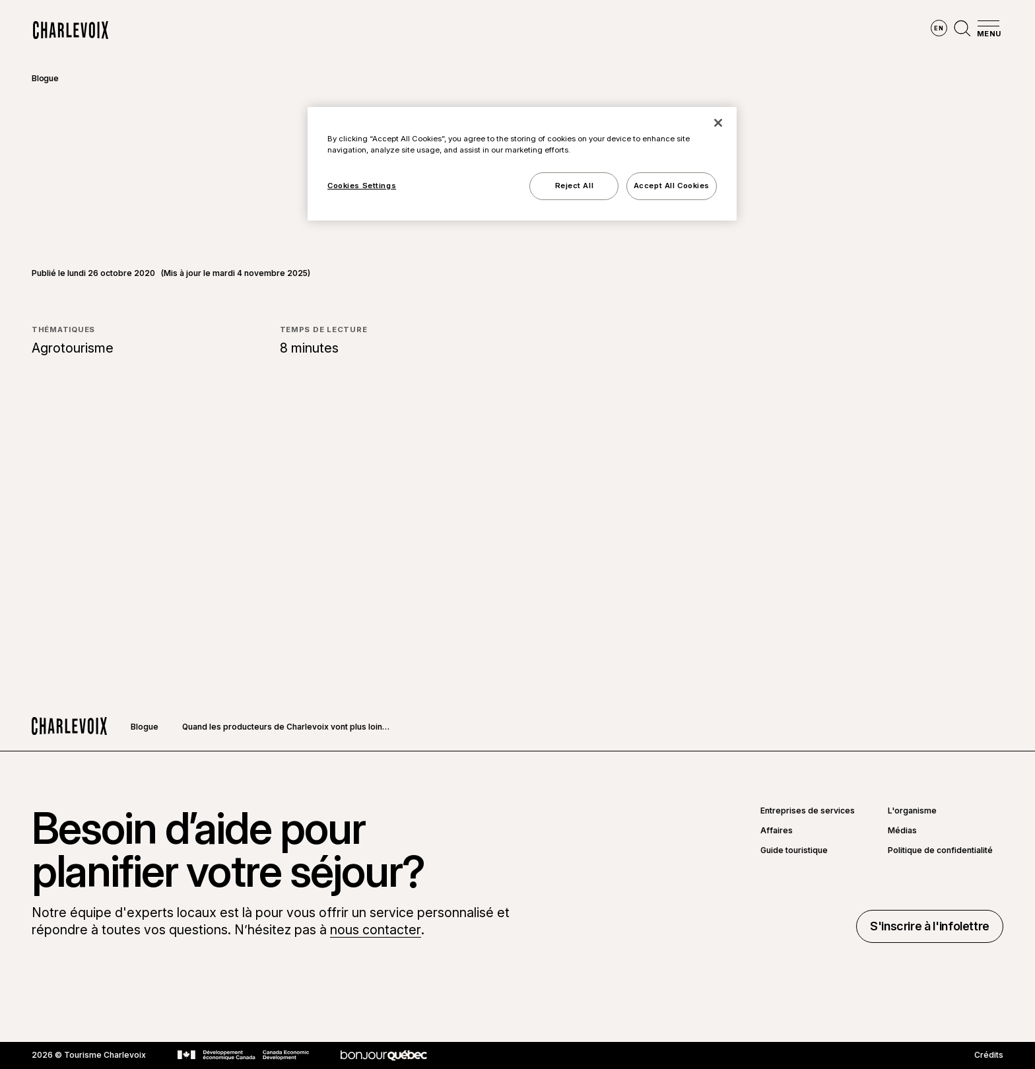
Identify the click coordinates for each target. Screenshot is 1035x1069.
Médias (902, 831)
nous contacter (375, 930)
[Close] (718, 122)
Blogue (45, 78)
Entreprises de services (807, 811)
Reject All (574, 185)
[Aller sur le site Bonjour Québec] (384, 1055)
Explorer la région (346, 30)
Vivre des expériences (599, 30)
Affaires (776, 831)
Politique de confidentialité (940, 850)
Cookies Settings (361, 185)
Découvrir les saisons (469, 30)
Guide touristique (794, 850)
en (938, 28)
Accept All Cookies (672, 185)
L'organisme (912, 811)
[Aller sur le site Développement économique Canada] (243, 1055)
